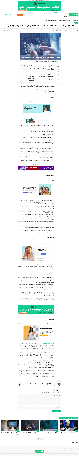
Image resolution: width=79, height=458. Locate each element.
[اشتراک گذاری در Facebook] (58, 70)
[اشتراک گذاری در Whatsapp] (58, 76)
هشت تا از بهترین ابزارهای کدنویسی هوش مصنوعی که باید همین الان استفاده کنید (50, 435)
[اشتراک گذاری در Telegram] (58, 78)
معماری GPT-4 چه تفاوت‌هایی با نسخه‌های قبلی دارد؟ (69, 435)
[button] (58, 81)
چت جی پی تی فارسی (74, 22)
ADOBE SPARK (30, 78)
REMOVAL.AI (30, 80)
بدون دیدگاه (65, 31)
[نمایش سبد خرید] (11, 16)
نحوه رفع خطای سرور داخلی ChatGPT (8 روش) (10, 434)
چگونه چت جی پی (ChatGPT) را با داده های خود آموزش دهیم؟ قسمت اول (30, 435)
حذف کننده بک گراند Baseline (48, 345)
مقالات (67, 22)
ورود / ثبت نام (20, 16)
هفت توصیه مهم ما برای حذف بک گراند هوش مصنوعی (45, 79)
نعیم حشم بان (29, 456)
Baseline (31, 82)
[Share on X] (58, 73)
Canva (49, 81)
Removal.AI (51, 266)
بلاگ (69, 22)
